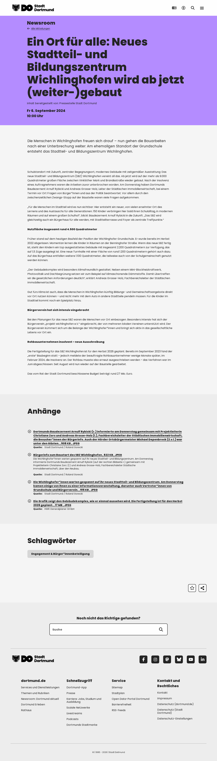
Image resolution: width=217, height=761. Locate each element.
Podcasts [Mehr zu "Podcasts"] (72, 719)
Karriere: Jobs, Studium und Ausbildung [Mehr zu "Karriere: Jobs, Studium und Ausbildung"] (83, 700)
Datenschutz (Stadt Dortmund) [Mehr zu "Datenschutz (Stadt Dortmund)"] (170, 711)
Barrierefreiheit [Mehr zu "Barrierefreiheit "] (121, 704)
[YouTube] (191, 659)
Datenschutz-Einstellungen (174, 718)
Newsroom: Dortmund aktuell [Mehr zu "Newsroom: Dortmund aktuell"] (40, 699)
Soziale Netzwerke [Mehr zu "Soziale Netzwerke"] (78, 707)
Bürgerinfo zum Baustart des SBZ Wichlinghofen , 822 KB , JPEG (74, 455)
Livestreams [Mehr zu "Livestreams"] (74, 713)
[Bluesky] (179, 659)
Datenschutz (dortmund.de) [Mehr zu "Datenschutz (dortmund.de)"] (175, 704)
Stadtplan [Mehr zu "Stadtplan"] (118, 693)
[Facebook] (143, 659)
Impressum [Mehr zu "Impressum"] (164, 698)
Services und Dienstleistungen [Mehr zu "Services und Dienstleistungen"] (40, 687)
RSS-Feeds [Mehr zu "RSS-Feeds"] (119, 710)
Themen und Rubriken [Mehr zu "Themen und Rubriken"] (35, 693)
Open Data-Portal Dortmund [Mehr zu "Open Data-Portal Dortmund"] (130, 699)
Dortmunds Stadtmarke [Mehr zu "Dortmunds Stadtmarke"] (81, 725)
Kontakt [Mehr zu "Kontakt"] (162, 693)
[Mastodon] (167, 659)
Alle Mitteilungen (39, 28)
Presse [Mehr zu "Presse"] (70, 693)
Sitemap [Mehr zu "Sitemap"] (117, 687)
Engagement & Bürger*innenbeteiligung (60, 554)
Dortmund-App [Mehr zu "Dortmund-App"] (76, 687)
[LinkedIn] (202, 659)
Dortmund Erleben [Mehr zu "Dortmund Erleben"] (33, 704)
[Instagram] (155, 659)
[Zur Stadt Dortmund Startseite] (33, 8)
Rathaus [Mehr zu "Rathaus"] (26, 710)
